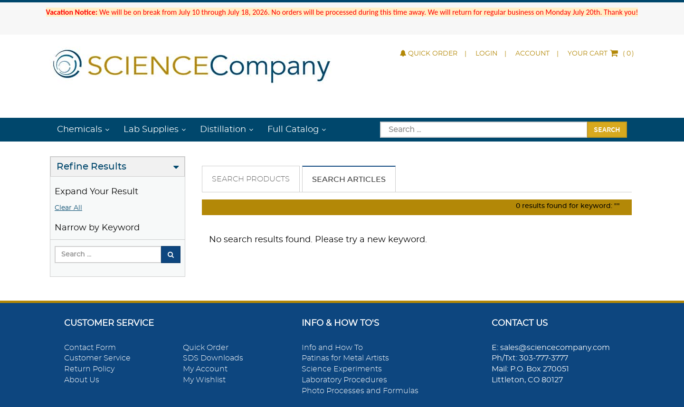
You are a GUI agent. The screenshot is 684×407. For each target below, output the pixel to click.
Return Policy (89, 369)
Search (607, 129)
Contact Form (90, 347)
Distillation (223, 129)
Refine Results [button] (91, 166)
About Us (81, 380)
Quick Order (428, 53)
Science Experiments (342, 369)
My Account (205, 369)
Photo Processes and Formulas (360, 391)
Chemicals (79, 129)
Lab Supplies (151, 129)
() (601, 53)
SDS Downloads (213, 358)
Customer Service (97, 358)
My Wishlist (204, 380)
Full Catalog (293, 129)
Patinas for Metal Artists (345, 358)
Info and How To (332, 347)
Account (532, 53)
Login (486, 53)
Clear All (68, 208)
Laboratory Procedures (344, 380)
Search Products (251, 179)
